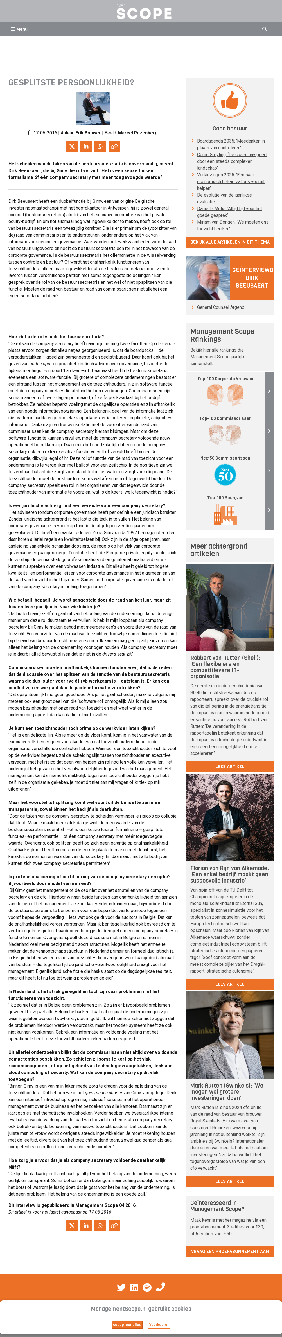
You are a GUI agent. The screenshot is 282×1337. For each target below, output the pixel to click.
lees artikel (229, 766)
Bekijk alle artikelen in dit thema (230, 242)
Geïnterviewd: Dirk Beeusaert (253, 278)
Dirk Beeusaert (23, 201)
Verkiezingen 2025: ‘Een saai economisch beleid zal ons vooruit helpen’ (231, 181)
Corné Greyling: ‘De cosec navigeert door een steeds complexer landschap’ (232, 161)
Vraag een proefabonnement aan (230, 1251)
